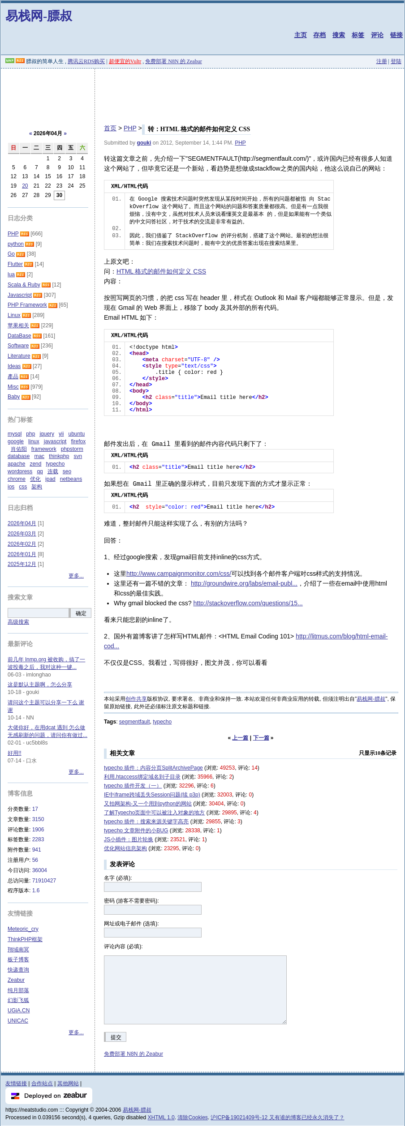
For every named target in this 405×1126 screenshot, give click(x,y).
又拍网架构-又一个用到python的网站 (148, 804)
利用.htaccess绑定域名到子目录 (142, 777)
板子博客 (18, 959)
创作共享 (136, 699)
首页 (110, 128)
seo (67, 471)
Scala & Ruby (24, 285)
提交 (116, 1037)
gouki (144, 143)
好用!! (15, 753)
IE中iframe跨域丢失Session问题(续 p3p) (152, 795)
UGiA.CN (19, 1010)
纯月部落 (18, 990)
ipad (50, 479)
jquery (46, 434)
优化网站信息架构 (125, 848)
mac (39, 456)
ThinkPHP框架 (25, 939)
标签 (358, 35)
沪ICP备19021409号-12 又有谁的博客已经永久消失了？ (277, 1117)
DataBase (19, 336)
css (23, 487)
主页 (300, 35)
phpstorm (72, 449)
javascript (55, 441)
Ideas (14, 366)
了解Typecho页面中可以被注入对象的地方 (154, 812)
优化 (35, 479)
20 (25, 186)
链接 (396, 35)
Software (18, 346)
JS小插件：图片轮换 (128, 839)
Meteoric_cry (23, 929)
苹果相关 (18, 325)
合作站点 (42, 1083)
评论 (377, 35)
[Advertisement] (202, 93)
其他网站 (68, 1083)
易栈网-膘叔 (38, 16)
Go (11, 254)
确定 (81, 613)
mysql (15, 434)
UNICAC (18, 1021)
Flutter (15, 264)
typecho (162, 722)
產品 (13, 376)
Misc (13, 387)
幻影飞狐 (18, 1000)
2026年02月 (22, 544)
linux (33, 441)
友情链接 (16, 1083)
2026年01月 (22, 554)
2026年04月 (22, 523)
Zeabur (16, 980)
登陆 (396, 61)
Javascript (20, 295)
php (30, 434)
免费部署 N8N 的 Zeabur (173, 61)
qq (40, 471)
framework (43, 449)
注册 (381, 61)
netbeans (71, 479)
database (19, 456)
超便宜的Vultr (125, 61)
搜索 (338, 35)
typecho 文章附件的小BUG (136, 830)
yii (61, 434)
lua (11, 274)
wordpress (20, 471)
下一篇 (261, 738)
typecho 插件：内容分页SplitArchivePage (153, 768)
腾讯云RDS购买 (86, 61)
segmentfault (134, 722)
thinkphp (59, 456)
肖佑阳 (19, 449)
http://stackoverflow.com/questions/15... (247, 603)
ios (11, 487)
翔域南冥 (18, 949)
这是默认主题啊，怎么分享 (40, 684)
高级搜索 (18, 622)
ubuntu (76, 434)
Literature (19, 356)
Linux (14, 315)
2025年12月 (22, 564)
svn (77, 456)
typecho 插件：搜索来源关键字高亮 (146, 821)
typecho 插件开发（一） (133, 786)
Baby (14, 397)
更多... (76, 576)
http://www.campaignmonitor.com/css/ (178, 573)
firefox (78, 441)
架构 (36, 487)
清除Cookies (192, 1117)
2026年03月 (22, 534)
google (16, 441)
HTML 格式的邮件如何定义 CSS (161, 271)
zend (35, 464)
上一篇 (240, 738)
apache (16, 464)
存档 (319, 35)
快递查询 (18, 970)
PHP (130, 128)
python (16, 244)
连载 (52, 471)
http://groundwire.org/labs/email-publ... (244, 583)
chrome (17, 479)
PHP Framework (27, 305)
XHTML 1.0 (161, 1117)
